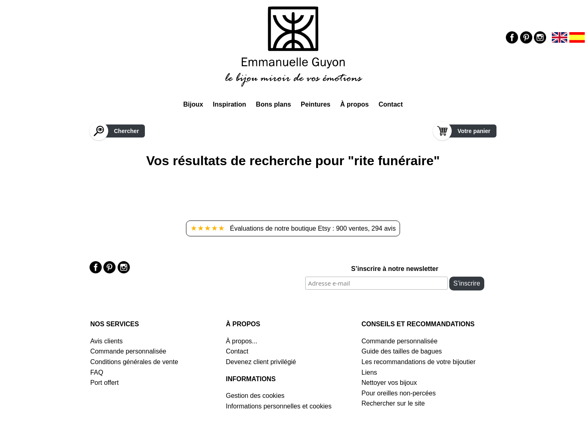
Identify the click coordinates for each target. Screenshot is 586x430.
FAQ (96, 372)
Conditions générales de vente (134, 361)
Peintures (315, 104)
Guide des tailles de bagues (401, 351)
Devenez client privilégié (261, 361)
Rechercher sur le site (393, 403)
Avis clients (106, 341)
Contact (390, 104)
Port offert (104, 382)
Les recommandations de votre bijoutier (418, 361)
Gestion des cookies (255, 395)
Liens (369, 372)
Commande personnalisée (128, 351)
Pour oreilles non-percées (398, 393)
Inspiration (229, 104)
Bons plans (273, 104)
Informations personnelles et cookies (279, 406)
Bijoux (193, 104)
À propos (354, 104)
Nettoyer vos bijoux (389, 382)
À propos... (241, 341)
